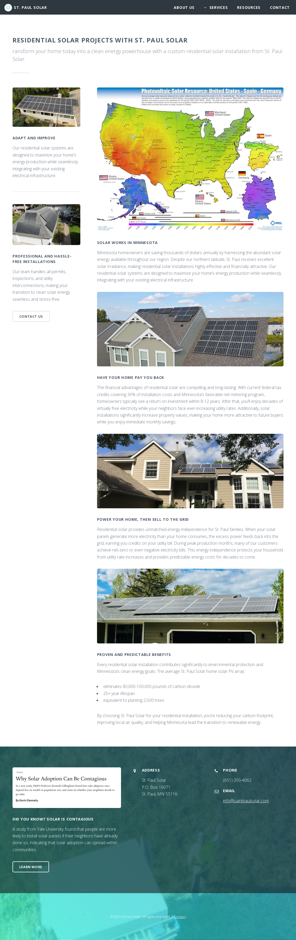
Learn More (30, 866)
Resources (248, 7)
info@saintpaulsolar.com (246, 801)
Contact (280, 7)
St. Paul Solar (30, 7)
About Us (184, 7)
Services (218, 7)
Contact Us (31, 316)
